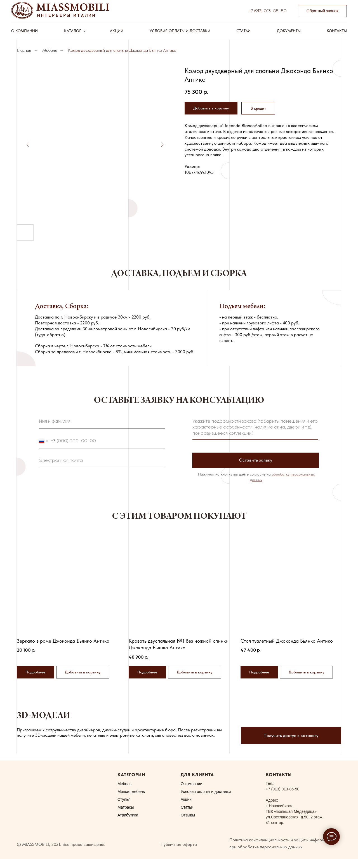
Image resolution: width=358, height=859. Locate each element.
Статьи (243, 31)
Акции (116, 31)
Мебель (49, 50)
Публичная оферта (179, 844)
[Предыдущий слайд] (28, 144)
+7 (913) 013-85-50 (268, 11)
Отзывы (188, 815)
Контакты (337, 31)
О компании (24, 31)
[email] (102, 461)
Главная (24, 50)
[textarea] (255, 428)
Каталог (73, 31)
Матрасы (125, 807)
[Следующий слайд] (162, 144)
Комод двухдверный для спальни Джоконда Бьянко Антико (122, 50)
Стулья (123, 799)
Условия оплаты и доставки (180, 31)
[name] (102, 422)
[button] (322, 11)
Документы (289, 31)
